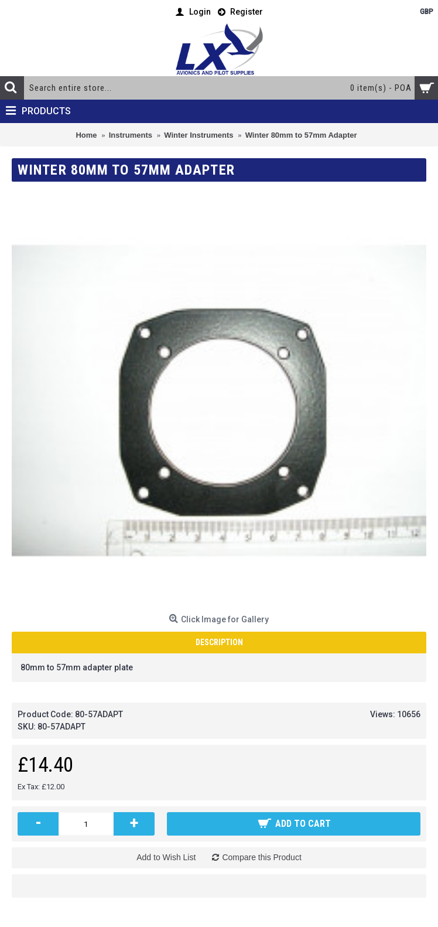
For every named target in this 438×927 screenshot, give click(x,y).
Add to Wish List (166, 857)
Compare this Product (261, 857)
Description (219, 642)
